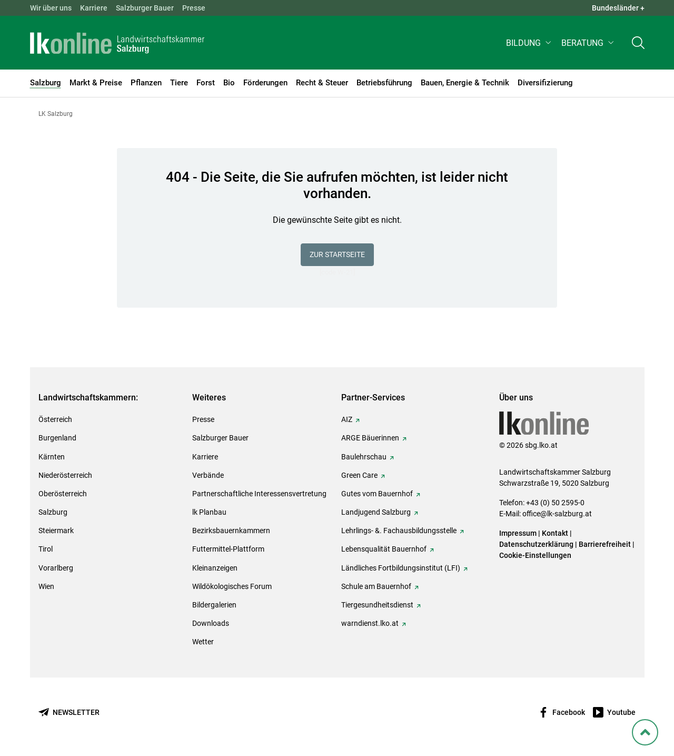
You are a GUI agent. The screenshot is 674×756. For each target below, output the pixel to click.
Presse (193, 8)
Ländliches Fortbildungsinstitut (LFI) (400, 568)
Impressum (518, 533)
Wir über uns (51, 8)
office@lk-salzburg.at (557, 513)
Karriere (93, 8)
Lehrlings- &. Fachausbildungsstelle (399, 530)
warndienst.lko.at (370, 623)
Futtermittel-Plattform (228, 549)
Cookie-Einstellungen (535, 555)
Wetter (203, 641)
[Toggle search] (638, 45)
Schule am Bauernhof (376, 586)
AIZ (346, 419)
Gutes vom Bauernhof (377, 493)
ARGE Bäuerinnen (370, 438)
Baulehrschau (363, 457)
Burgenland (57, 438)
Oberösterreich (62, 493)
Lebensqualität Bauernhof (384, 549)
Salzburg (52, 512)
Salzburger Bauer (145, 8)
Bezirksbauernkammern (231, 530)
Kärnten (51, 457)
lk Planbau (209, 512)
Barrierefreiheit (605, 544)
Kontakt (555, 533)
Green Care (359, 475)
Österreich (55, 419)
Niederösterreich (65, 475)
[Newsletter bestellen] (69, 712)
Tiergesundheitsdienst (377, 605)
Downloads (210, 623)
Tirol (45, 549)
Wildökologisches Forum (232, 586)
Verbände (208, 475)
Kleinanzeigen (214, 568)
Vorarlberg (55, 568)
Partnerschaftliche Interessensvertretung (259, 493)
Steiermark (56, 530)
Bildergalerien (214, 605)
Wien (46, 586)
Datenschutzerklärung (537, 544)
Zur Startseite (337, 254)
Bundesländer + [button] (618, 8)
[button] (529, 45)
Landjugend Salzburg (376, 512)
